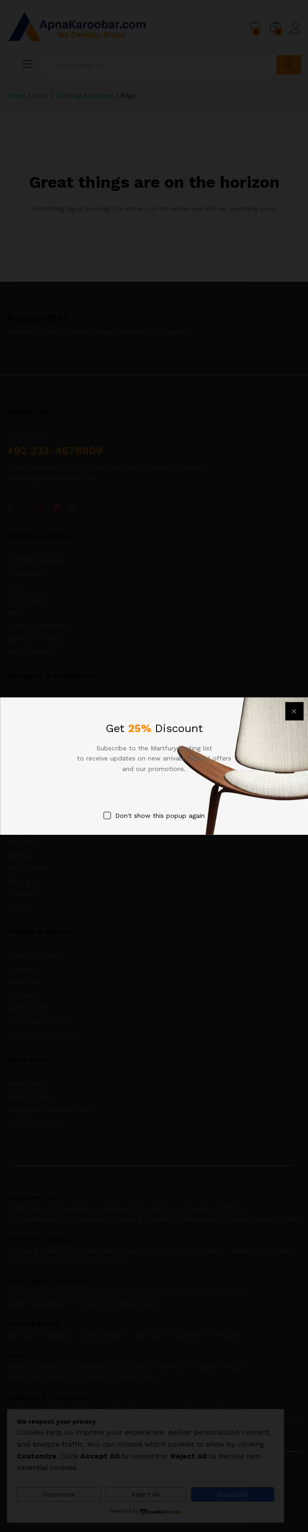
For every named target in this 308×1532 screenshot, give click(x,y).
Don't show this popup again (160, 815)
